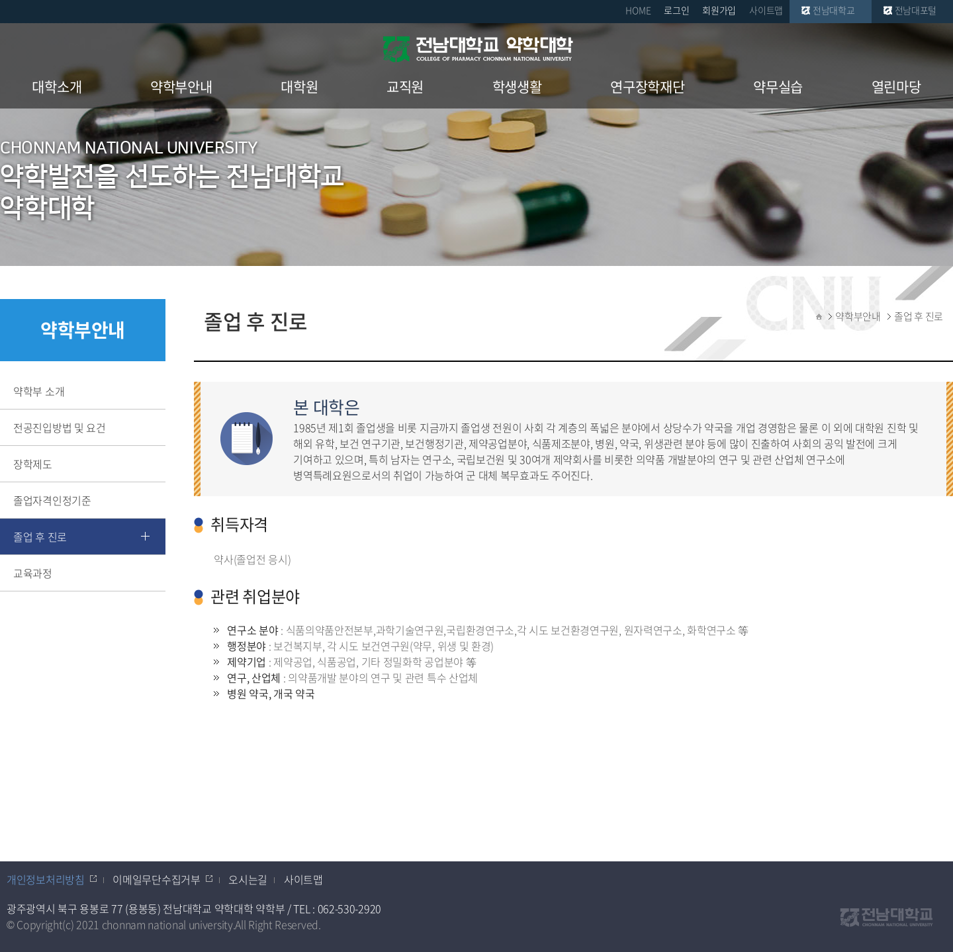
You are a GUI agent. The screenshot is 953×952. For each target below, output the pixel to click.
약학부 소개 (38, 391)
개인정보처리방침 (46, 879)
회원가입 (719, 10)
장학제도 (32, 464)
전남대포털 (916, 10)
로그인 (676, 10)
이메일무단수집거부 (156, 879)
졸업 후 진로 (40, 536)
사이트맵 (766, 10)
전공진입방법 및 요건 (59, 427)
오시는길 (247, 879)
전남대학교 (834, 10)
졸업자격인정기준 (52, 500)
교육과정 (32, 573)
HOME (638, 10)
